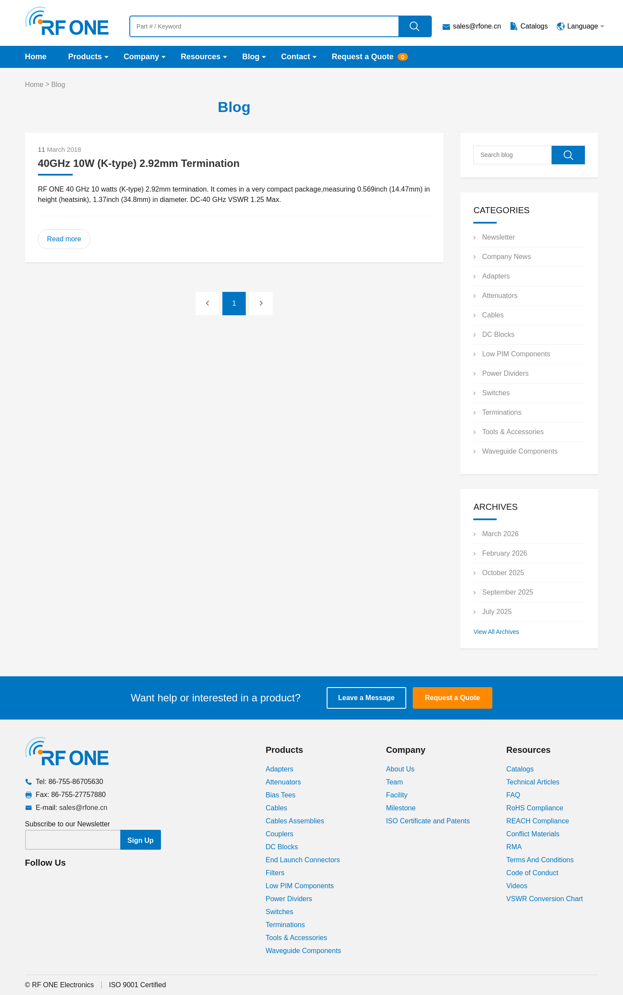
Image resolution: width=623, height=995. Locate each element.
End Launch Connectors (303, 860)
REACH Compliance (537, 821)
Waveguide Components (520, 451)
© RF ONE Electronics (59, 985)
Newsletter (498, 237)
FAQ (513, 795)
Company (141, 56)
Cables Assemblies (295, 821)
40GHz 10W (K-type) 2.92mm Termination (139, 163)
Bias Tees (280, 795)
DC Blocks (498, 334)
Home (36, 56)
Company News (506, 256)
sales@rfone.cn (477, 26)
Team (394, 782)
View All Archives (496, 631)
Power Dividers (505, 373)
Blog (251, 56)
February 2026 (504, 553)
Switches (496, 393)
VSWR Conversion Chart (544, 898)
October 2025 (503, 572)
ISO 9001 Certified (137, 985)
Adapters (496, 276)
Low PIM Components (516, 354)
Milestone (400, 808)
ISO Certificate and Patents (428, 821)
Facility (397, 795)
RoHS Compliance (534, 808)
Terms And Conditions (540, 860)
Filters (275, 873)
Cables (493, 315)
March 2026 (500, 533)
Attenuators (499, 295)
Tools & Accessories (512, 431)
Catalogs (534, 26)
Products (85, 56)
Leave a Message (366, 697)
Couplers (279, 834)
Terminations (501, 412)
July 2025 (497, 611)
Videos (516, 885)
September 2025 (507, 592)
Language (582, 26)
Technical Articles (532, 782)
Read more (64, 239)
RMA (514, 847)
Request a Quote (363, 56)
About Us (400, 769)
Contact (295, 56)
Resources (201, 56)
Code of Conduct (532, 873)
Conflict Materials (532, 834)
